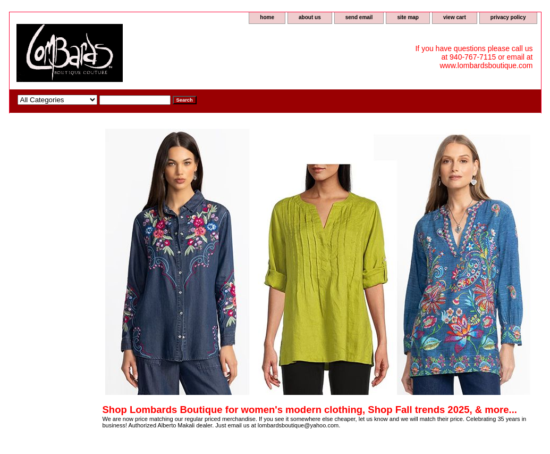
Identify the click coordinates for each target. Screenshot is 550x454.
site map (408, 17)
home (267, 17)
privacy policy (508, 17)
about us (310, 17)
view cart (454, 17)
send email (359, 17)
